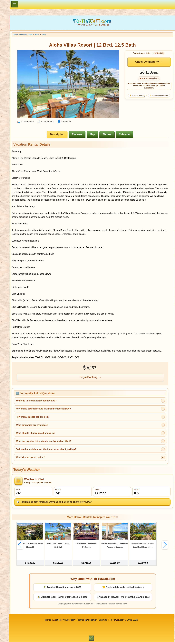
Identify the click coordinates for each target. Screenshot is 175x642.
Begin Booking (103, 378)
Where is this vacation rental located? (64, 401)
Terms (95, 619)
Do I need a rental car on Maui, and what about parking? (74, 450)
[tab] (71, 127)
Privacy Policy (82, 619)
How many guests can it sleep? (61, 418)
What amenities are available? (60, 426)
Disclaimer (105, 619)
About (70, 619)
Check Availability (151, 61)
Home (62, 619)
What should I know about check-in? (63, 434)
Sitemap (117, 619)
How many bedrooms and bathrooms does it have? (71, 409)
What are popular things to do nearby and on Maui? (72, 442)
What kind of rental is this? (58, 458)
